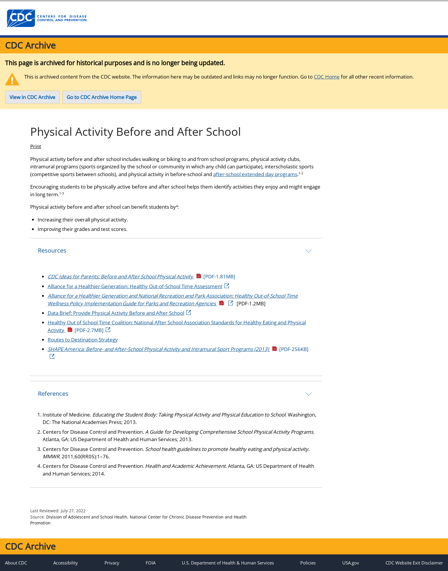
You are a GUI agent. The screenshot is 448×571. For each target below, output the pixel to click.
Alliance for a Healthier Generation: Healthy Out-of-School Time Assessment (139, 286)
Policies (308, 563)
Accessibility (65, 563)
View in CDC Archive (32, 97)
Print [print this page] (35, 146)
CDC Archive (30, 45)
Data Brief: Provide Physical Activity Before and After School (120, 313)
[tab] (176, 250)
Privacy (112, 563)
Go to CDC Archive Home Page (102, 97)
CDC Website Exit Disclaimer (414, 563)
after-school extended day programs (255, 174)
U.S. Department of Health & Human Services (228, 563)
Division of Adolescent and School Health (86, 517)
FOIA (150, 563)
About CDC (16, 563)
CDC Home (327, 76)
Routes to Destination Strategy (83, 339)
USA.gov (350, 563)
